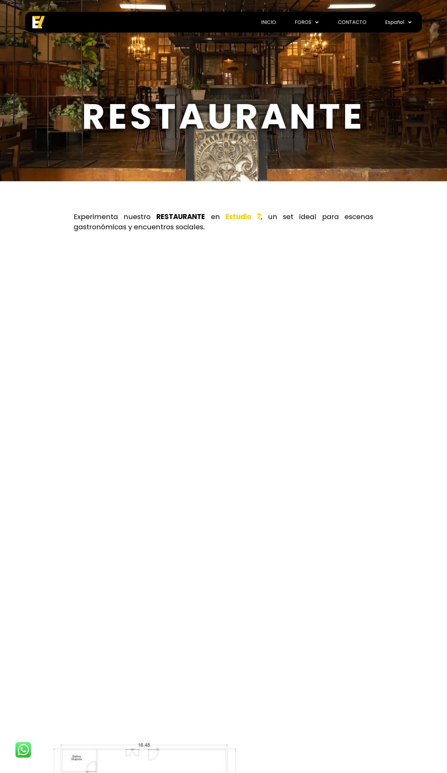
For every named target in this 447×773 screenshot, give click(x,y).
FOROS (307, 22)
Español (398, 22)
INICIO (268, 22)
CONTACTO (352, 22)
